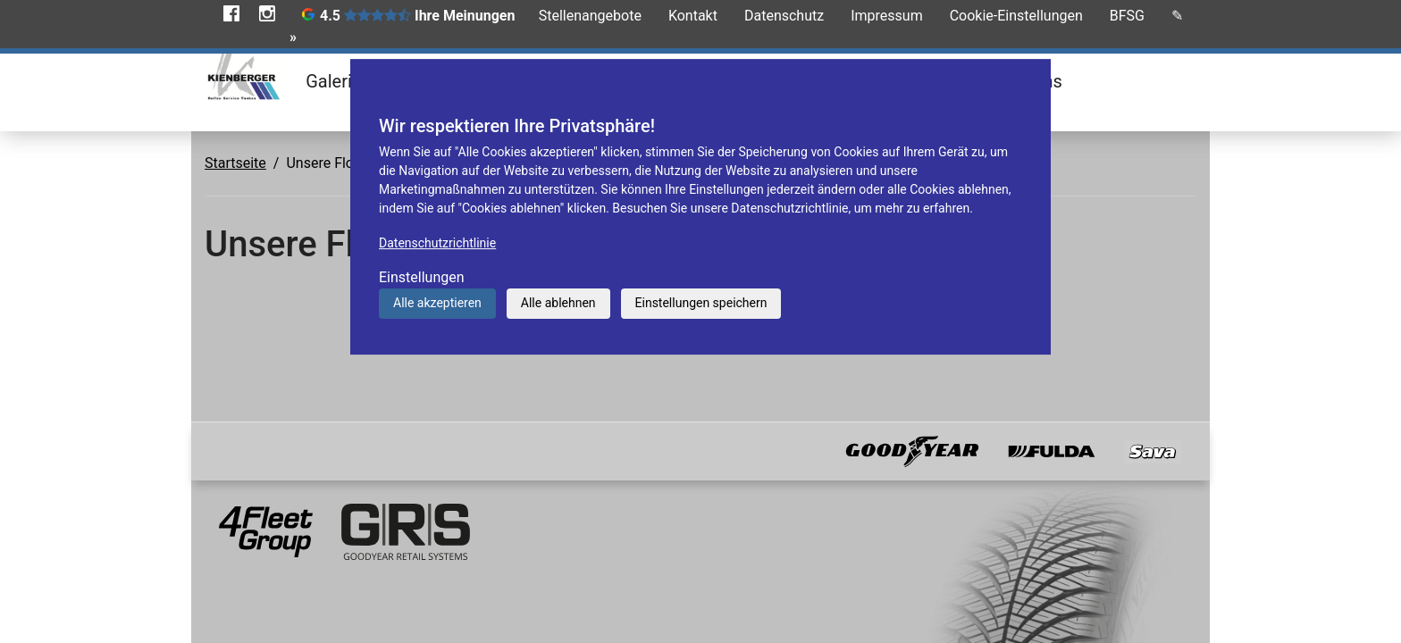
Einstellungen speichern (701, 303)
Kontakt (692, 15)
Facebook (231, 13)
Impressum (887, 15)
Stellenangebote (590, 15)
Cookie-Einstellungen (1016, 15)
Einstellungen (422, 277)
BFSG (1127, 15)
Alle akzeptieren (437, 303)
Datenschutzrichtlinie (437, 243)
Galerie (333, 81)
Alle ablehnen (558, 303)
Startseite (235, 162)
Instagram (267, 13)
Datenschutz (784, 15)
